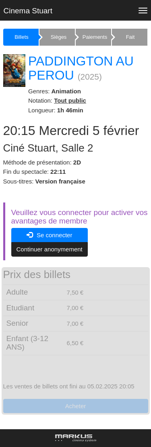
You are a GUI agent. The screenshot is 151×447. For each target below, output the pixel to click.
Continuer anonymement (50, 249)
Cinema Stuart (28, 10)
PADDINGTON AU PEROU (81, 68)
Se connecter (49, 235)
